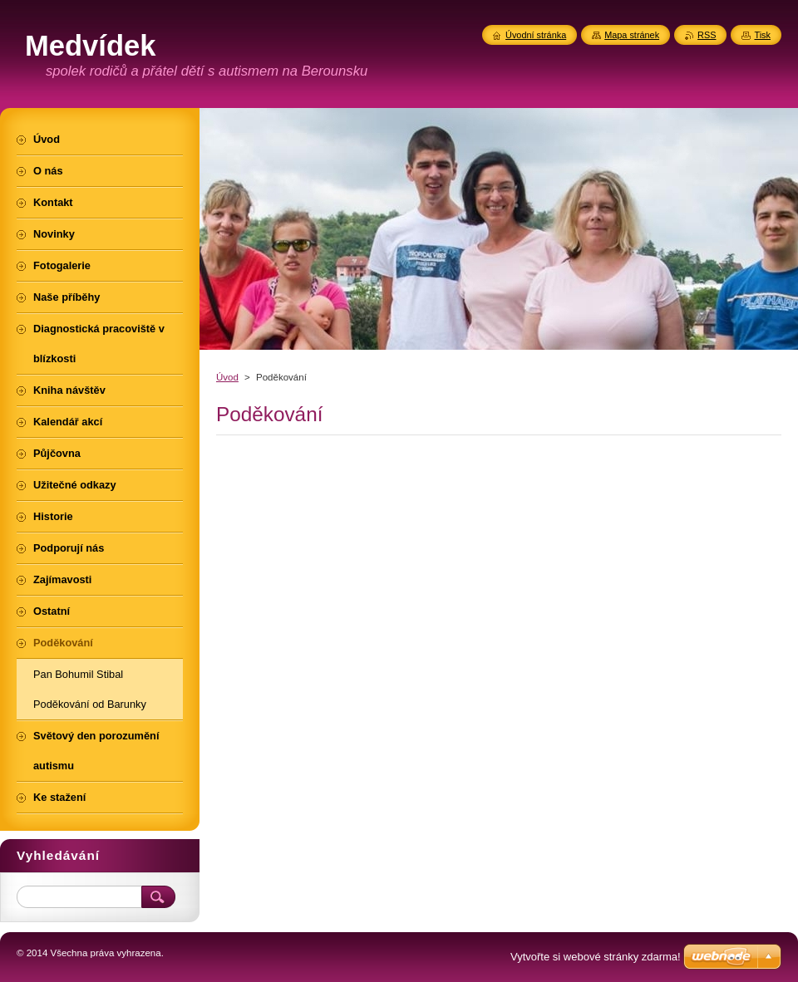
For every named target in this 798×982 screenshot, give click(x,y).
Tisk (762, 35)
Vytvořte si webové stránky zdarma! (595, 956)
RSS (706, 35)
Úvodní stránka (535, 35)
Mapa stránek (631, 35)
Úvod (227, 377)
